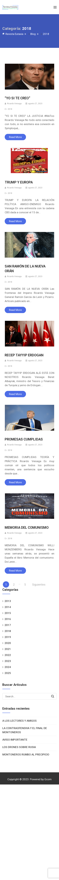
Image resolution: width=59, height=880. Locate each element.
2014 (8, 607)
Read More (15, 137)
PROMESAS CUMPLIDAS (24, 439)
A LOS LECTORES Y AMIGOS (19, 720)
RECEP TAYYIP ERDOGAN (24, 355)
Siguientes (38, 584)
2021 (8, 649)
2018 (10, 109)
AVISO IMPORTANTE (14, 739)
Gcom (48, 779)
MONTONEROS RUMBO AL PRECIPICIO (25, 754)
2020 (8, 643)
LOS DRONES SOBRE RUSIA (19, 747)
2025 (8, 673)
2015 (8, 613)
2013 (8, 601)
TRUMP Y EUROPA (19, 182)
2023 (8, 661)
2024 (8, 667)
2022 (8, 655)
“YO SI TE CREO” (17, 98)
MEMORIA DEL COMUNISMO (27, 528)
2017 (8, 625)
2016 (8, 619)
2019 (8, 637)
